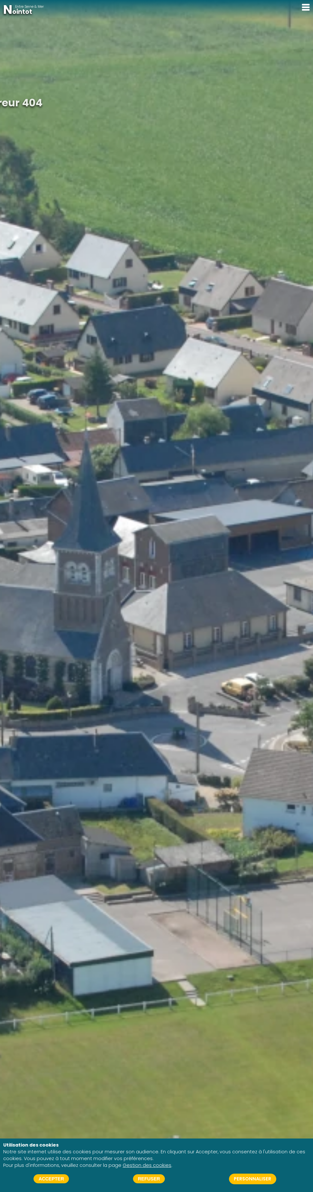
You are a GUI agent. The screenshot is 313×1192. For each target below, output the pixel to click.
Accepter (51, 1178)
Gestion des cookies (147, 1165)
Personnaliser (252, 1179)
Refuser (149, 1178)
